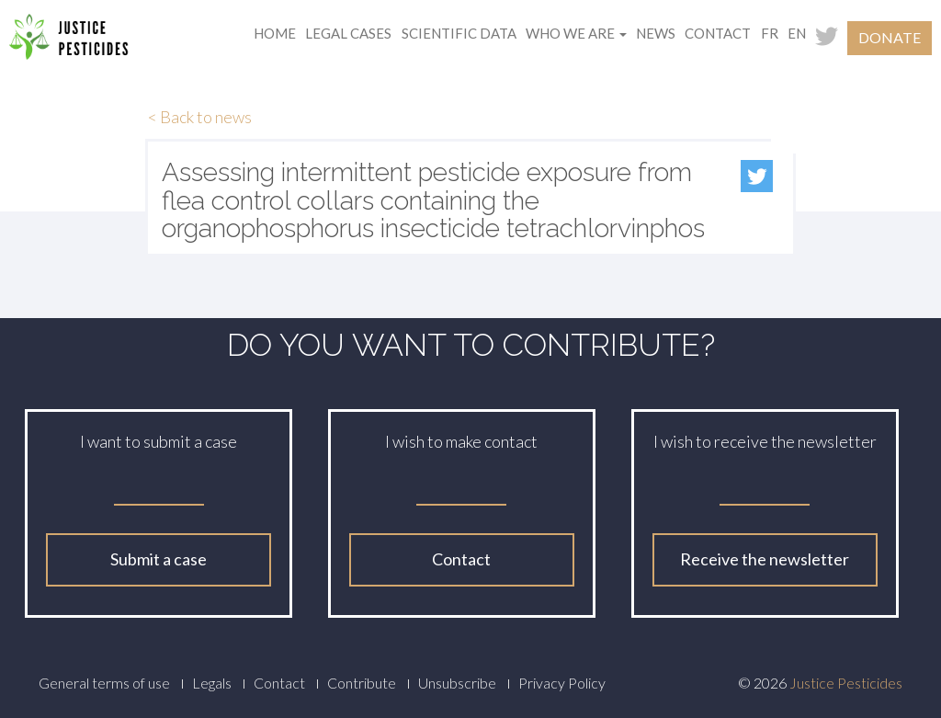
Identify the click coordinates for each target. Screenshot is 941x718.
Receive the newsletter (764, 559)
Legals (212, 682)
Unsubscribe (457, 682)
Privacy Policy (562, 682)
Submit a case (158, 559)
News (655, 33)
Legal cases (348, 33)
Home (275, 33)
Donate (889, 37)
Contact (718, 33)
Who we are (576, 33)
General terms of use (104, 682)
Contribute (361, 682)
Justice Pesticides (845, 682)
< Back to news (200, 117)
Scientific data (459, 33)
